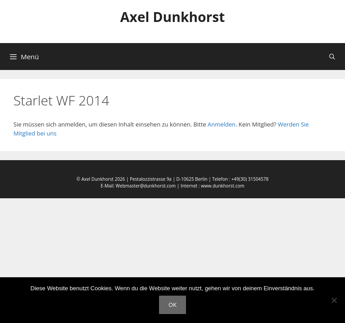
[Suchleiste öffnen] (332, 56)
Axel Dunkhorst (172, 17)
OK (172, 305)
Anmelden (221, 124)
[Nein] (333, 300)
